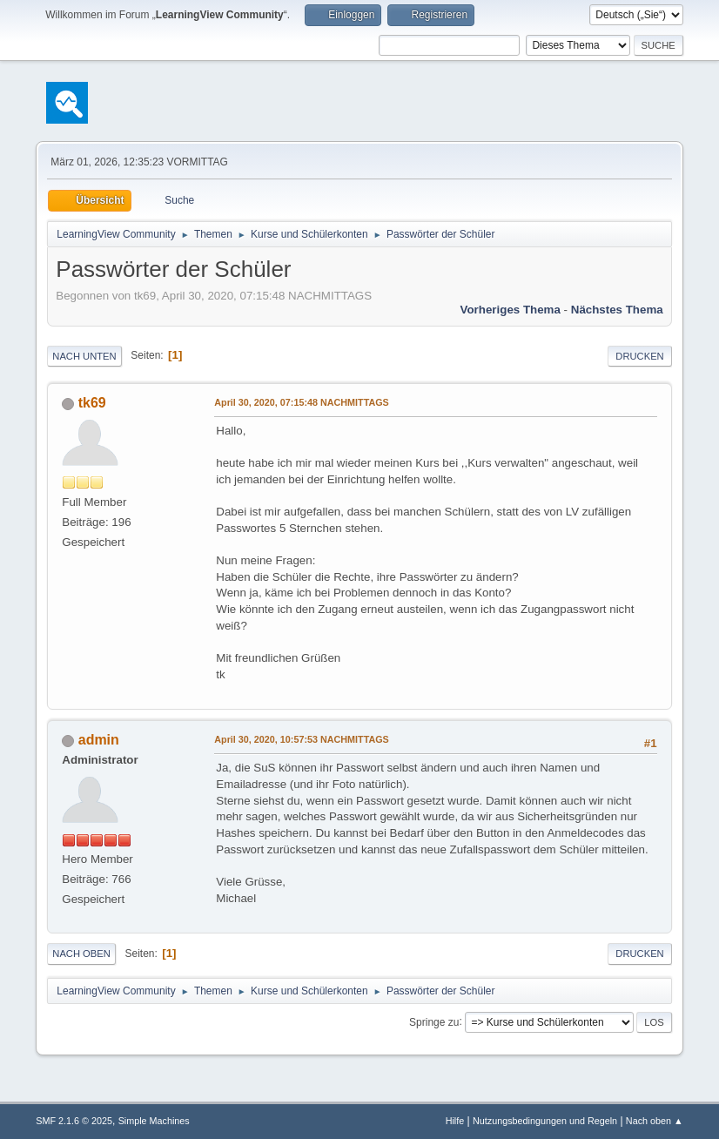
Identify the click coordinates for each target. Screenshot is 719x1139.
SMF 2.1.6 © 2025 (74, 1120)
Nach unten (84, 356)
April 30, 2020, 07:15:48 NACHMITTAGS (301, 402)
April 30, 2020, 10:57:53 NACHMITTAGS (301, 739)
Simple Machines (154, 1120)
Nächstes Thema (617, 309)
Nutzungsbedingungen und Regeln (545, 1120)
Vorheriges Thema (510, 309)
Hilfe (455, 1120)
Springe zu (434, 1021)
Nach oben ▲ (654, 1120)
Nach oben (81, 953)
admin (98, 739)
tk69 (92, 402)
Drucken (639, 356)
